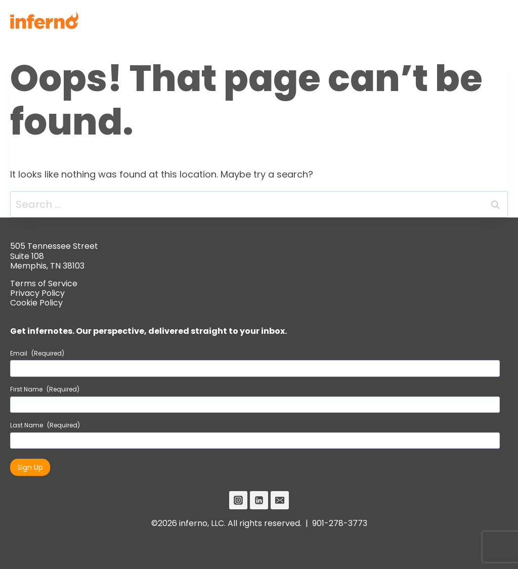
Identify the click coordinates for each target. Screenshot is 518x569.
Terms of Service (43, 283)
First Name (44, 389)
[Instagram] (238, 500)
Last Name (45, 425)
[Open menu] (496, 20)
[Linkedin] (259, 500)
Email (37, 353)
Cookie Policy (36, 303)
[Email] (280, 500)
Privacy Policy (37, 293)
